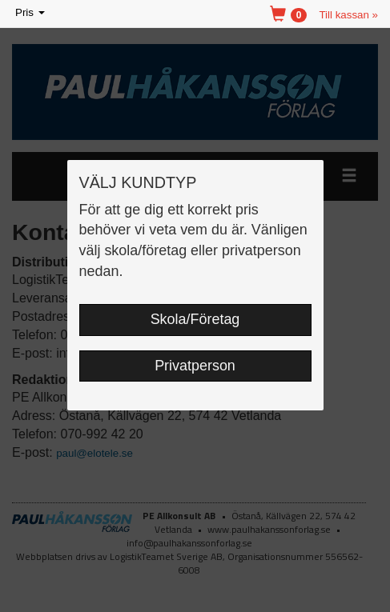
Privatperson (195, 366)
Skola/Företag (195, 319)
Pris (31, 13)
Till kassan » (348, 15)
